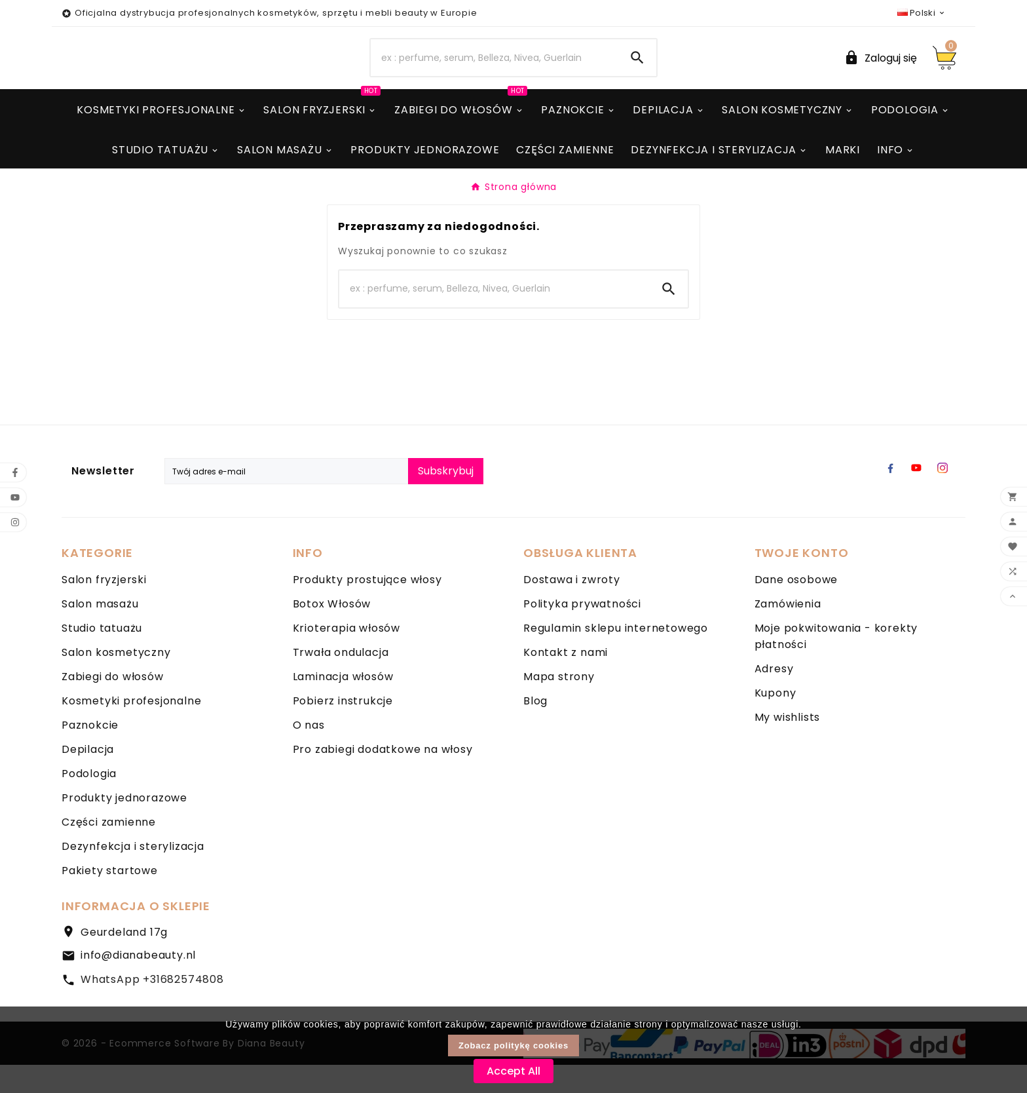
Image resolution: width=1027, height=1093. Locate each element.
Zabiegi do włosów (113, 704)
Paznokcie (90, 753)
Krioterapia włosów (346, 656)
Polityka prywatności (582, 632)
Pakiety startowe (110, 898)
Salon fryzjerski (104, 607)
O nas (309, 753)
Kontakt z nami (565, 680)
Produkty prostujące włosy (367, 607)
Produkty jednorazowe (124, 826)
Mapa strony (559, 704)
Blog (535, 729)
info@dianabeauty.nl (138, 983)
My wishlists (788, 745)
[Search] (494, 72)
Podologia (89, 801)
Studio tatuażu (102, 656)
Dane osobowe (796, 607)
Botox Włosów (332, 632)
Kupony (775, 721)
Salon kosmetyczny (116, 680)
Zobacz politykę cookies (513, 1045)
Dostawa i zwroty (571, 607)
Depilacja (88, 777)
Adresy (774, 696)
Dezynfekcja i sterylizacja (133, 874)
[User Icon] (880, 72)
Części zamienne (109, 850)
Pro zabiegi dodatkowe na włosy (383, 777)
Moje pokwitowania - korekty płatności (836, 664)
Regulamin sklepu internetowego (615, 656)
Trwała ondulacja (341, 680)
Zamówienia (788, 632)
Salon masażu (100, 632)
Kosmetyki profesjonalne (131, 729)
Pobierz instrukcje (343, 729)
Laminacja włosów (343, 704)
